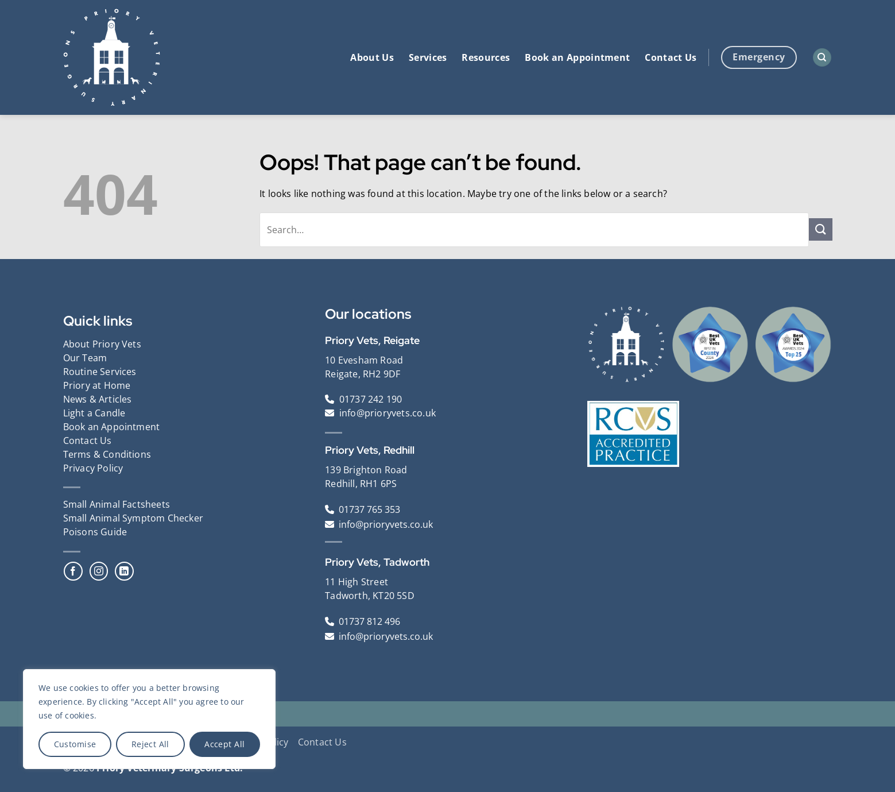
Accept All (224, 744)
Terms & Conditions (107, 454)
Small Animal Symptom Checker (133, 518)
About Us (372, 57)
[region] (149, 719)
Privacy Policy (93, 468)
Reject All (150, 744)
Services (428, 57)
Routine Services (100, 371)
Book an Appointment (577, 57)
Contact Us (670, 57)
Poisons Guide (95, 532)
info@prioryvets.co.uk (387, 413)
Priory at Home (97, 385)
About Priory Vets (102, 344)
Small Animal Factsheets (117, 504)
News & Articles (97, 399)
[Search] (822, 57)
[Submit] (820, 229)
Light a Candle (94, 413)
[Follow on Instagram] (99, 571)
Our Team (85, 357)
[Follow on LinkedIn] (124, 571)
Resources (486, 57)
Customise (75, 744)
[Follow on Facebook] (73, 571)
